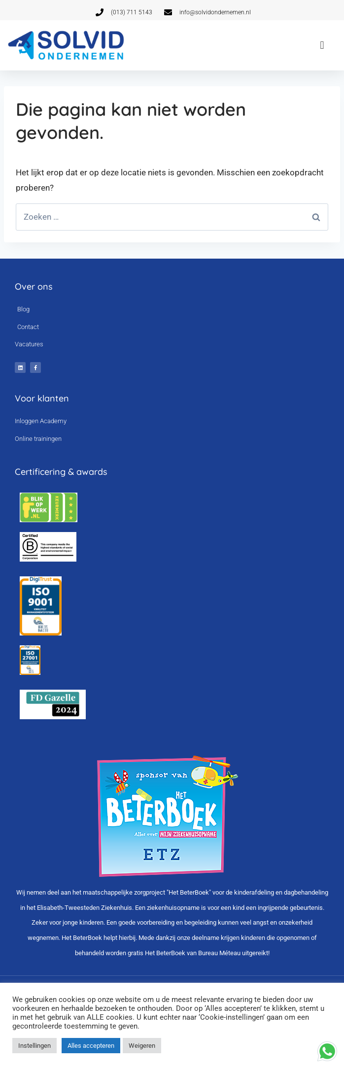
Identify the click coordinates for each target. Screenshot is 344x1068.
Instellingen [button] (34, 1045)
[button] (322, 45)
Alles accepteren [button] (91, 1045)
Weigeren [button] (142, 1045)
